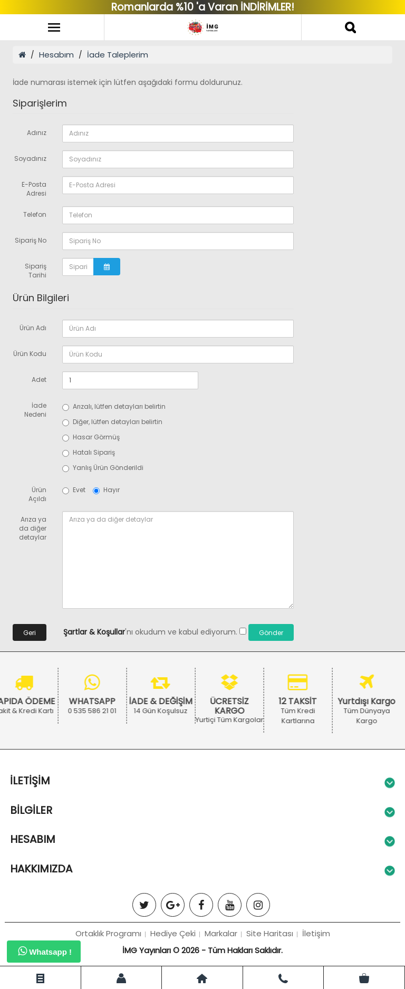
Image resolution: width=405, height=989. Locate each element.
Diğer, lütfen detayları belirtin (112, 421)
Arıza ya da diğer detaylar (32, 528)
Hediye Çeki (173, 933)
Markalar (221, 933)
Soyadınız (30, 158)
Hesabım (56, 54)
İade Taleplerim (117, 54)
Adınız (36, 132)
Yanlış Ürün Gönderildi (102, 467)
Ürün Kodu (29, 353)
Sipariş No (30, 240)
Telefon (34, 214)
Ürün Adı (33, 327)
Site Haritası (269, 933)
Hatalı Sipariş (88, 452)
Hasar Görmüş (91, 437)
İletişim (316, 933)
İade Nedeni (35, 410)
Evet (73, 489)
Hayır (106, 489)
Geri (29, 632)
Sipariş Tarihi (35, 271)
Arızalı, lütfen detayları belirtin (114, 406)
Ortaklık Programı (108, 933)
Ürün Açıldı (37, 494)
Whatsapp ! (45, 951)
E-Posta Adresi (34, 189)
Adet (39, 379)
